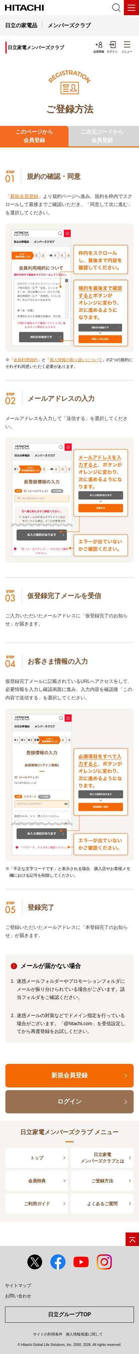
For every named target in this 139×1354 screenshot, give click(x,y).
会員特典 (37, 1180)
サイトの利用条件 (47, 1334)
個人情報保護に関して (84, 1334)
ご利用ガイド (37, 1203)
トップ (36, 1157)
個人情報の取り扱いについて (76, 359)
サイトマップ (18, 1285)
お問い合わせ (18, 1295)
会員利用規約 (25, 359)
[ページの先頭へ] (132, 1239)
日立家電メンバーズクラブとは (102, 1158)
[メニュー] (131, 7)
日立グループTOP (69, 1314)
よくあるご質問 (102, 1203)
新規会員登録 (24, 196)
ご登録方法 (102, 1180)
